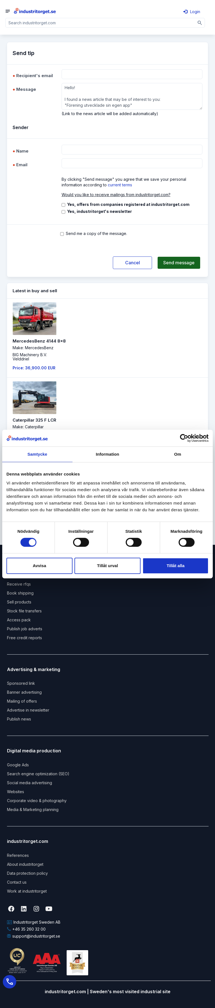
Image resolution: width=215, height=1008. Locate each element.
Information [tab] (107, 454)
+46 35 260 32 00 (26, 929)
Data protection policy (27, 873)
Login (191, 11)
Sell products (19, 602)
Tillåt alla (175, 565)
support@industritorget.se (33, 936)
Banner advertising (24, 692)
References (18, 855)
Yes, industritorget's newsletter (99, 211)
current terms (120, 184)
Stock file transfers (24, 610)
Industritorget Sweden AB (33, 922)
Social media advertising (29, 782)
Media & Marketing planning (33, 809)
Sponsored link (21, 683)
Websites (15, 791)
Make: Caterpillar (28, 426)
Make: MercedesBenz (33, 347)
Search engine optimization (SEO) (38, 773)
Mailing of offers (22, 701)
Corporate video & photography (37, 800)
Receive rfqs (19, 584)
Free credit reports (24, 637)
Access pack (19, 619)
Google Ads (18, 764)
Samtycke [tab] (37, 454)
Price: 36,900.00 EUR (34, 367)
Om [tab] (177, 454)
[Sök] (200, 23)
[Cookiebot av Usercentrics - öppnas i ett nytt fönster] (184, 438)
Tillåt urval (107, 565)
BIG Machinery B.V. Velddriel (30, 356)
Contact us (17, 882)
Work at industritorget (27, 891)
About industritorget (25, 864)
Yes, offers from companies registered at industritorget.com (128, 204)
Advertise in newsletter (28, 710)
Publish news (19, 719)
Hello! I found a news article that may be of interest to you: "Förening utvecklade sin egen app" (132, 96)
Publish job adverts (24, 628)
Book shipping (20, 593)
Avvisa (39, 565)
